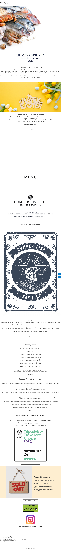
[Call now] (59, 274)
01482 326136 (3, 2)
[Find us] (59, 277)
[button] (1, 177)
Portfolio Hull (35, 549)
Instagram (38, 526)
